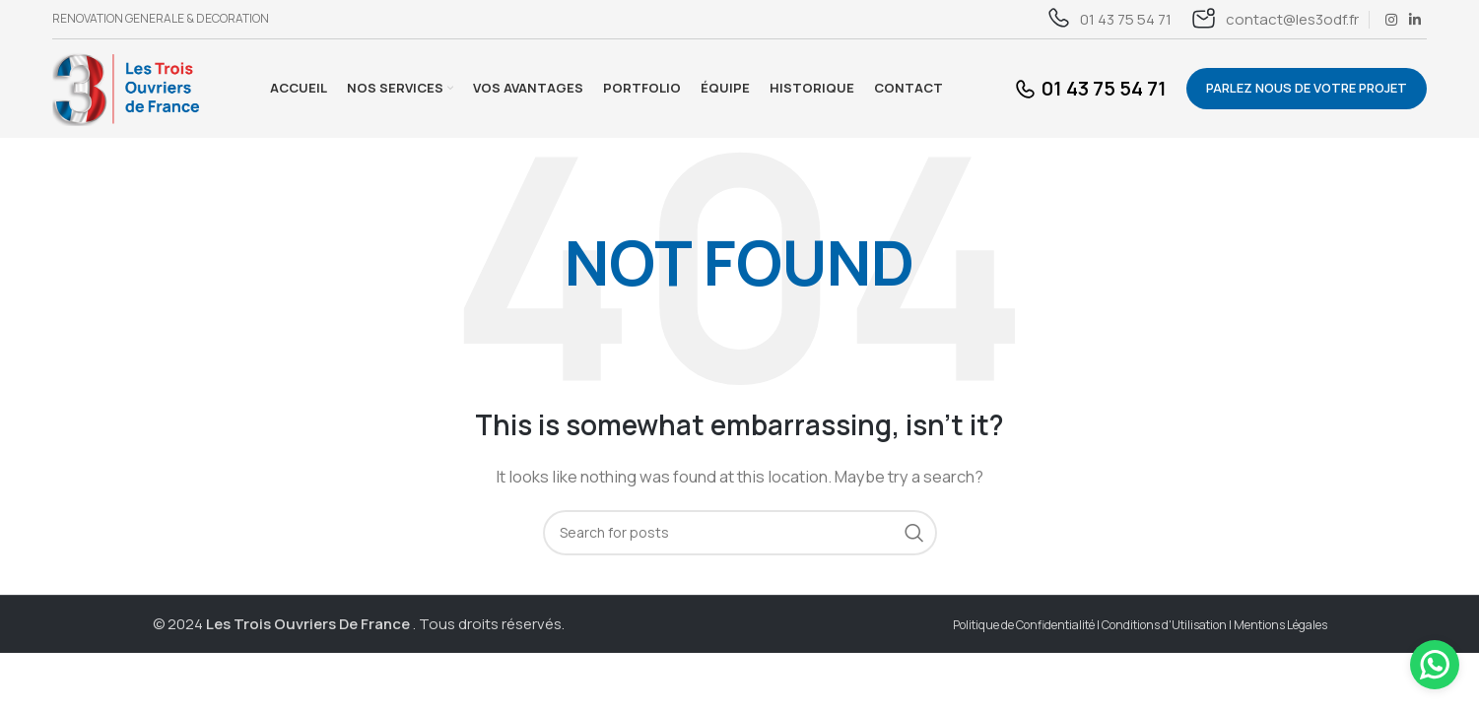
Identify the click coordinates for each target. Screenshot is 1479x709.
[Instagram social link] (1391, 19)
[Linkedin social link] (1415, 19)
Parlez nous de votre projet (1306, 88)
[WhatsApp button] (1434, 664)
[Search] (740, 532)
